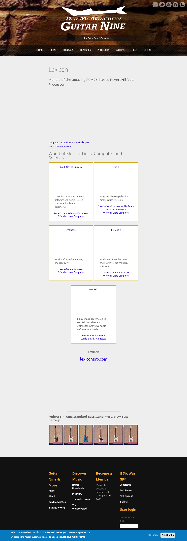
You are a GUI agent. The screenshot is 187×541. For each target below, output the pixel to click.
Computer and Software (30, 169)
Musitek (131, 252)
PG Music (56, 252)
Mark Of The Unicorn (43, 189)
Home (39, 49)
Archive (120, 49)
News (53, 49)
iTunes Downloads (66, 438)
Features (85, 49)
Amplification (81, 228)
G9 (45, 169)
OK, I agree (145, 535)
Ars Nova (143, 189)
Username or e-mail (145, 470)
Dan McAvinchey (26, 449)
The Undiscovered (66, 455)
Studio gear (53, 169)
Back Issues (141, 443)
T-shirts (139, 455)
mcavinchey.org (26, 455)
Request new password (147, 491)
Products (103, 49)
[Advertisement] (93, 351)
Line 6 (93, 189)
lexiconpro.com (93, 322)
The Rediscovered (66, 449)
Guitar (89, 231)
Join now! (117, 441)
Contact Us (140, 438)
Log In (147, 49)
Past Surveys (141, 449)
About (21, 443)
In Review (62, 443)
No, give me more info (82, 537)
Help (134, 49)
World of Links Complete (29, 173)
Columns (68, 49)
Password (141, 482)
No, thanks (160, 535)
